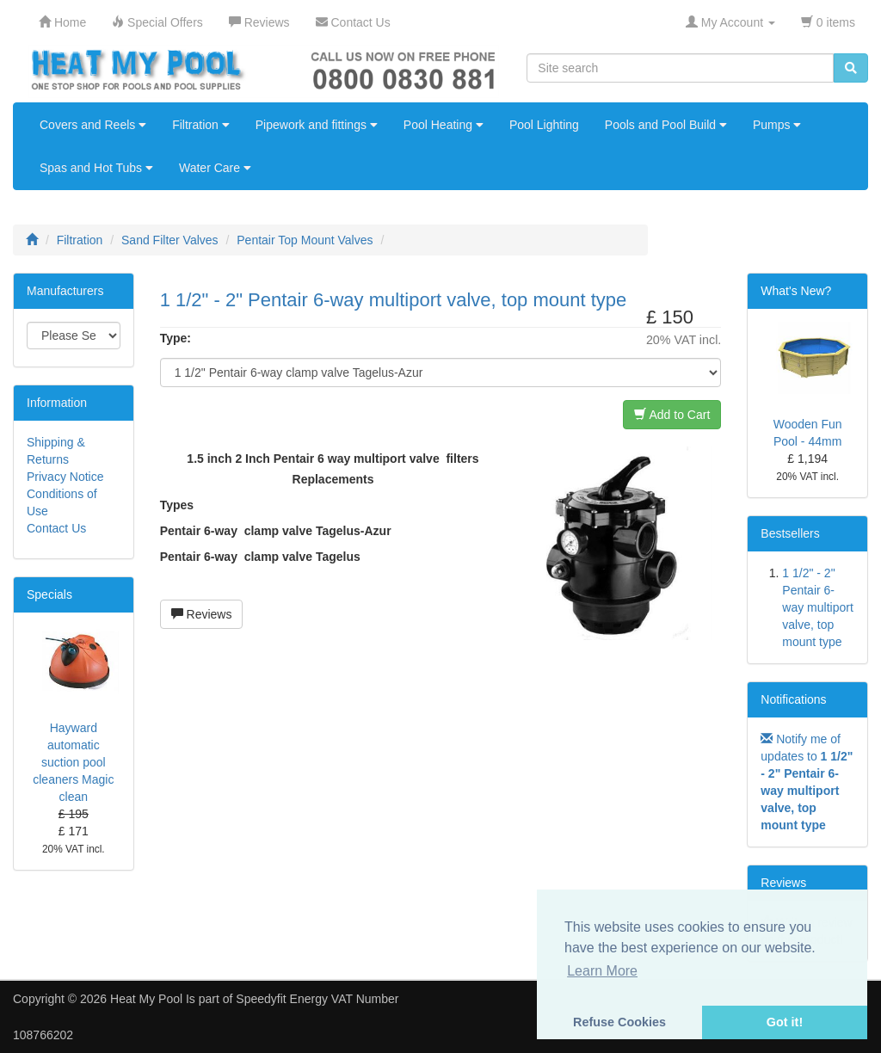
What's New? (796, 291)
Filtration (201, 125)
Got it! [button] (785, 1022)
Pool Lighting (544, 125)
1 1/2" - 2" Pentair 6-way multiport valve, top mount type (817, 607)
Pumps (777, 125)
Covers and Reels (93, 125)
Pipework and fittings (317, 125)
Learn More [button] (602, 971)
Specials (49, 594)
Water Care (215, 168)
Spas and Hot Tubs (96, 168)
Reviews (201, 614)
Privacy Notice (65, 476)
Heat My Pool (146, 999)
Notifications (793, 699)
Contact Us (56, 528)
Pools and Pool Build (666, 125)
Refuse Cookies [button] (619, 1022)
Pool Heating (444, 125)
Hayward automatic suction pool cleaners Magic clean (73, 762)
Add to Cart (672, 415)
